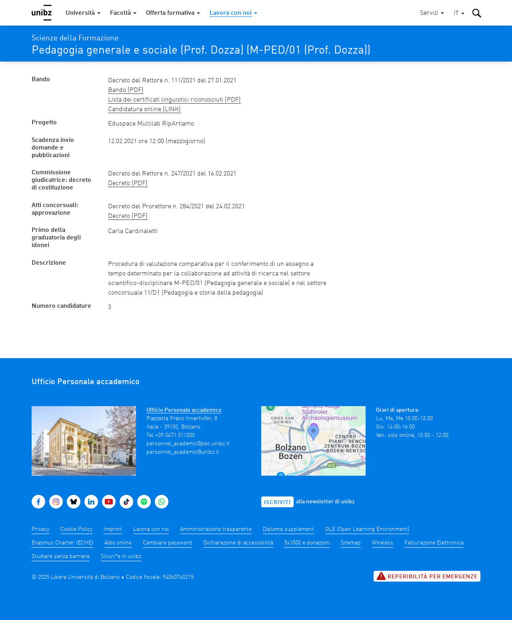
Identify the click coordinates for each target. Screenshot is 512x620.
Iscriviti (277, 502)
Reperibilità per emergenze (427, 576)
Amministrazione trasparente (216, 529)
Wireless (382, 543)
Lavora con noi (151, 529)
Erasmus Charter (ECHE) (62, 543)
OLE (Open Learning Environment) (367, 529)
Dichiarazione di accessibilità (238, 543)
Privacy (40, 529)
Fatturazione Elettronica (434, 543)
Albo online (118, 543)
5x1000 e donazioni (307, 543)
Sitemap (351, 543)
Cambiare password (167, 543)
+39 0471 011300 (175, 435)
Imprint (113, 529)
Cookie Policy (76, 529)
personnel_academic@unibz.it (182, 452)
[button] (459, 14)
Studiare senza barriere (61, 556)
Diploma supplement (288, 529)
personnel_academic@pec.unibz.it (188, 444)
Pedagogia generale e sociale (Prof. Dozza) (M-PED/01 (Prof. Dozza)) (201, 50)
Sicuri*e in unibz (121, 556)
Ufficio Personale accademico (184, 410)
